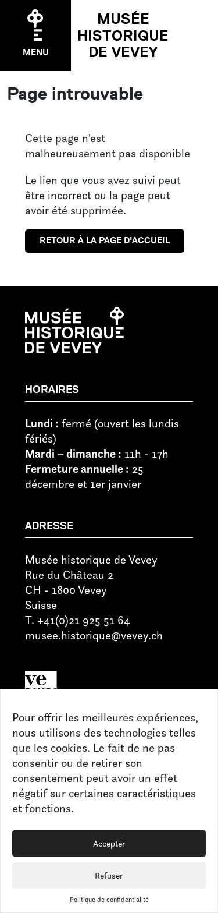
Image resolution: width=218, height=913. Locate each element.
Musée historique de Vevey (123, 35)
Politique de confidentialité (109, 899)
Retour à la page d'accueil (105, 240)
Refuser (109, 875)
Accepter (109, 843)
